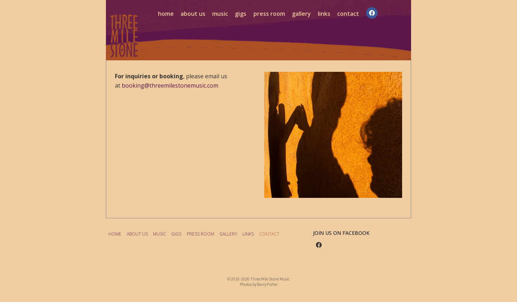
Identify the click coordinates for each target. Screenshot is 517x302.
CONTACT (348, 14)
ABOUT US (193, 14)
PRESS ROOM (269, 14)
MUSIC (220, 14)
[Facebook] (372, 13)
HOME (166, 14)
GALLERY (301, 14)
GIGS (240, 14)
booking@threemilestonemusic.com (170, 85)
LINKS (324, 14)
